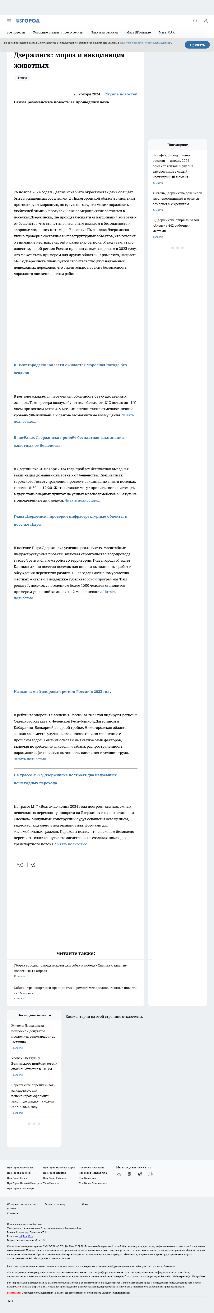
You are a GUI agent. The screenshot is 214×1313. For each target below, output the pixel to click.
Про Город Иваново (54, 1172)
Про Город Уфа (87, 1178)
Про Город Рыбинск (54, 1178)
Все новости (16, 32)
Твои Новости (51, 1183)
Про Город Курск (17, 1178)
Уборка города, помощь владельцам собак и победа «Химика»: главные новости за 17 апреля (76, 971)
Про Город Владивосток (93, 1183)
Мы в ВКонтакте (138, 32)
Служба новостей (121, 94)
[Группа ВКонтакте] (119, 1174)
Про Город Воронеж (19, 1172)
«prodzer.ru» (34, 1224)
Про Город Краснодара (20, 1188)
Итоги (21, 77)
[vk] (20, 865)
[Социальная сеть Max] (150, 1174)
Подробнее (198, 1276)
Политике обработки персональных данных (145, 42)
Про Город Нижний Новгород (24, 1183)
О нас (85, 1204)
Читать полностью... (82, 500)
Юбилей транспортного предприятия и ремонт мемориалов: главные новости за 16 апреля (76, 993)
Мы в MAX (167, 32)
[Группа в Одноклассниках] (129, 1174)
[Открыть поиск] (195, 21)
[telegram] (34, 865)
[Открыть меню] (9, 21)
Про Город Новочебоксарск (59, 1167)
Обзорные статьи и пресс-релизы (58, 32)
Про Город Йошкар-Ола (93, 1172)
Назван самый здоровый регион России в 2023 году (63, 691)
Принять (197, 45)
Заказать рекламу (104, 32)
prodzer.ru (126, 1250)
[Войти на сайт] (205, 21)
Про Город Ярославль (91, 1167)
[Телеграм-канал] (140, 1174)
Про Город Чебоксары (20, 1167)
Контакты (13, 1213)
